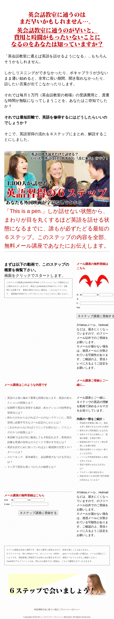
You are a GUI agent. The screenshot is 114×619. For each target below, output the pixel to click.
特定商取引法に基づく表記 (46, 609)
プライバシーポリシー (70, 609)
